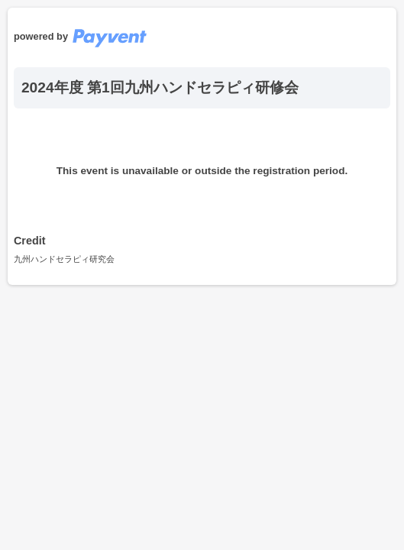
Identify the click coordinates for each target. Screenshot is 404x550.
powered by (80, 36)
